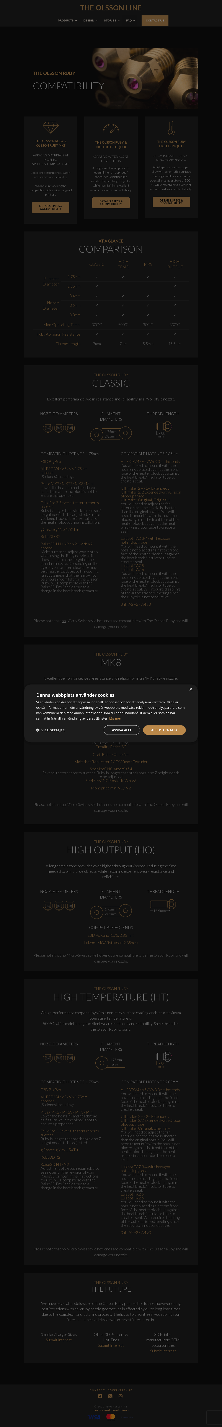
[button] (50, 730)
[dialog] (111, 713)
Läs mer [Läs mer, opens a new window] (115, 718)
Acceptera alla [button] (164, 730)
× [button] (190, 689)
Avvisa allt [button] (121, 730)
